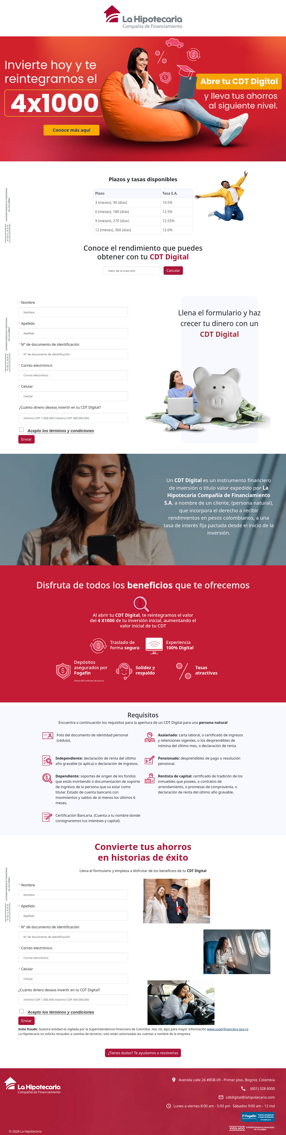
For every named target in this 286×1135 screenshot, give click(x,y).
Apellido (26, 323)
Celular (25, 386)
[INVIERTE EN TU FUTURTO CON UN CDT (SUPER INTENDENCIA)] (252, 1127)
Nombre (26, 302)
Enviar (26, 439)
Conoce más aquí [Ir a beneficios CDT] (71, 130)
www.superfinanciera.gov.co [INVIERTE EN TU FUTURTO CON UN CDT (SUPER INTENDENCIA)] (227, 1029)
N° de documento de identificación (48, 344)
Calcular (173, 270)
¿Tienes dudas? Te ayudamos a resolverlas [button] (143, 1052)
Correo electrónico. (35, 365)
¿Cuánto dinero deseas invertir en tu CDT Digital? (60, 407)
